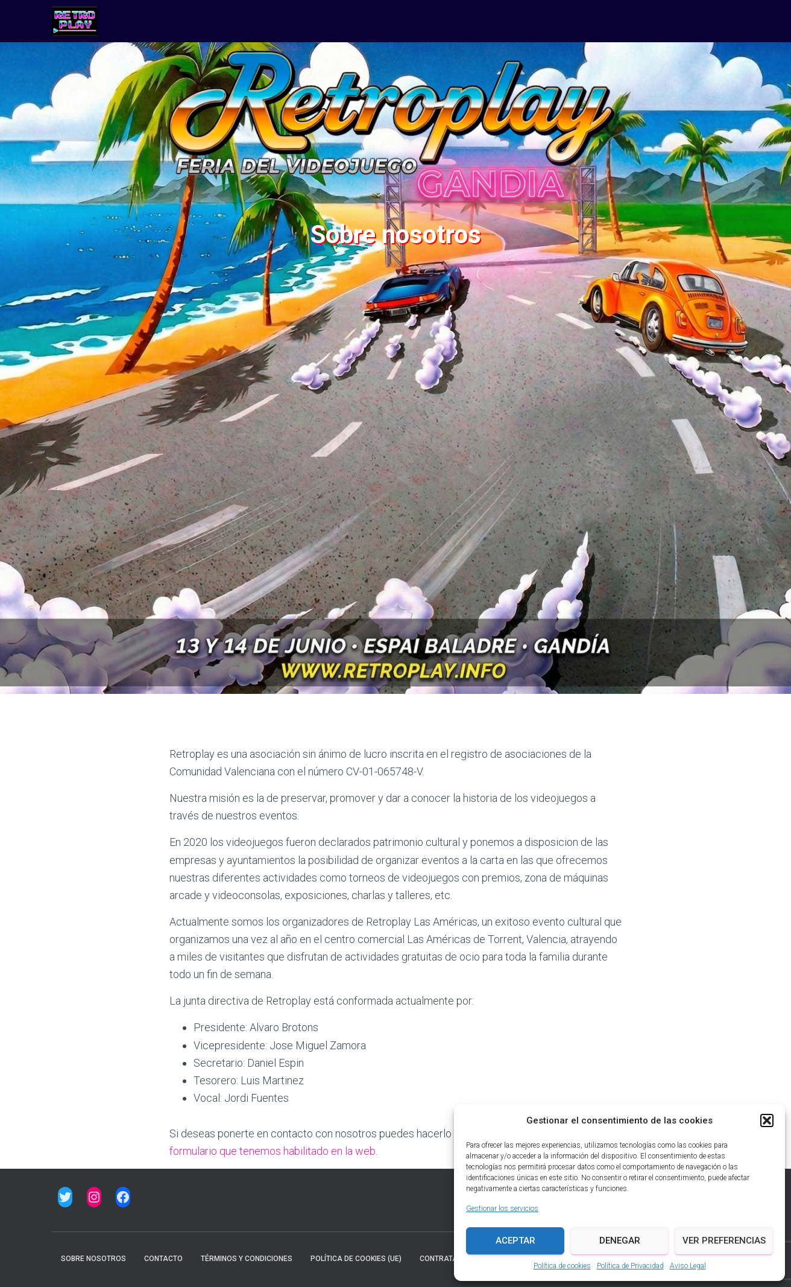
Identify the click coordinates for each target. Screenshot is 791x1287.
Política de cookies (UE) (356, 1258)
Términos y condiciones (246, 1258)
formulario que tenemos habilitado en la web (272, 1151)
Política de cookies (562, 1266)
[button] (767, 1120)
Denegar (619, 1240)
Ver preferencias (724, 1240)
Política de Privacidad (630, 1266)
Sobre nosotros (93, 1258)
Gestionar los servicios (502, 1208)
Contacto (163, 1258)
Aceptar (515, 1240)
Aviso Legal (688, 1266)
